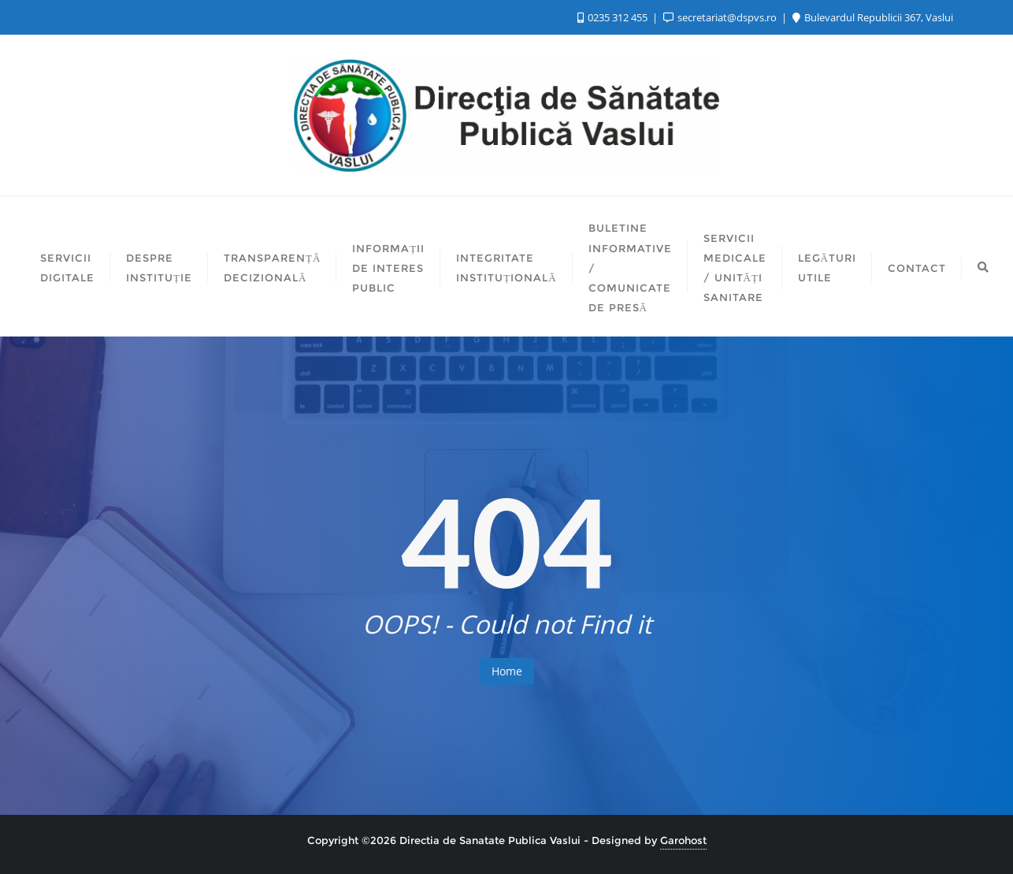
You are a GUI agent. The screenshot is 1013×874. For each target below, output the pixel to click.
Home (507, 671)
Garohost (683, 840)
